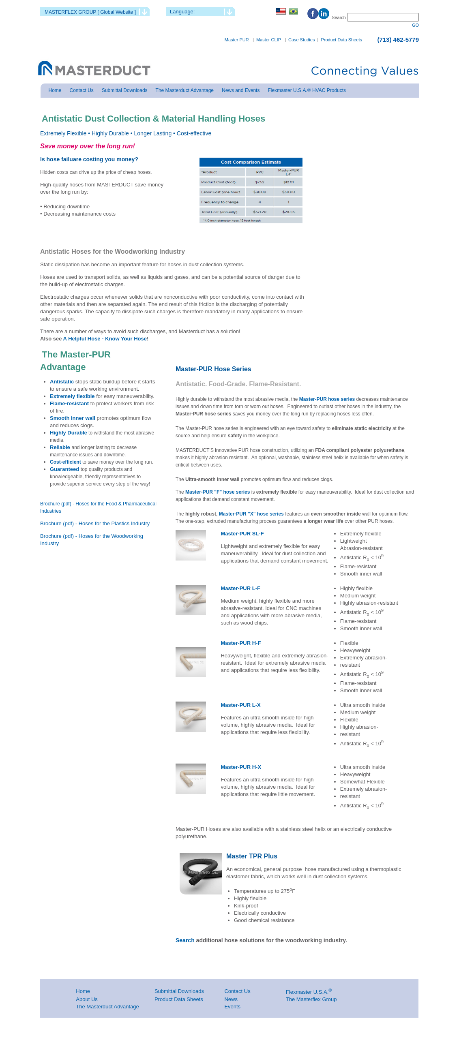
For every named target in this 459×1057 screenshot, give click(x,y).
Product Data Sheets (341, 39)
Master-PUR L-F (240, 588)
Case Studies (301, 39)
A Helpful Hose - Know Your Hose (104, 339)
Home (83, 991)
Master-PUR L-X (240, 705)
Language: (182, 12)
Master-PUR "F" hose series (218, 492)
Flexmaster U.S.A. (307, 992)
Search (186, 940)
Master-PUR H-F (241, 643)
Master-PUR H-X (241, 767)
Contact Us (237, 991)
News (231, 999)
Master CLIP (268, 39)
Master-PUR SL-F (242, 534)
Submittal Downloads (179, 991)
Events (232, 1007)
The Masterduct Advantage (107, 1007)
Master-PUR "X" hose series (251, 514)
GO (415, 25)
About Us (86, 999)
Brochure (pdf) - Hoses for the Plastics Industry (95, 523)
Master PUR (237, 39)
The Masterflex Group (311, 999)
